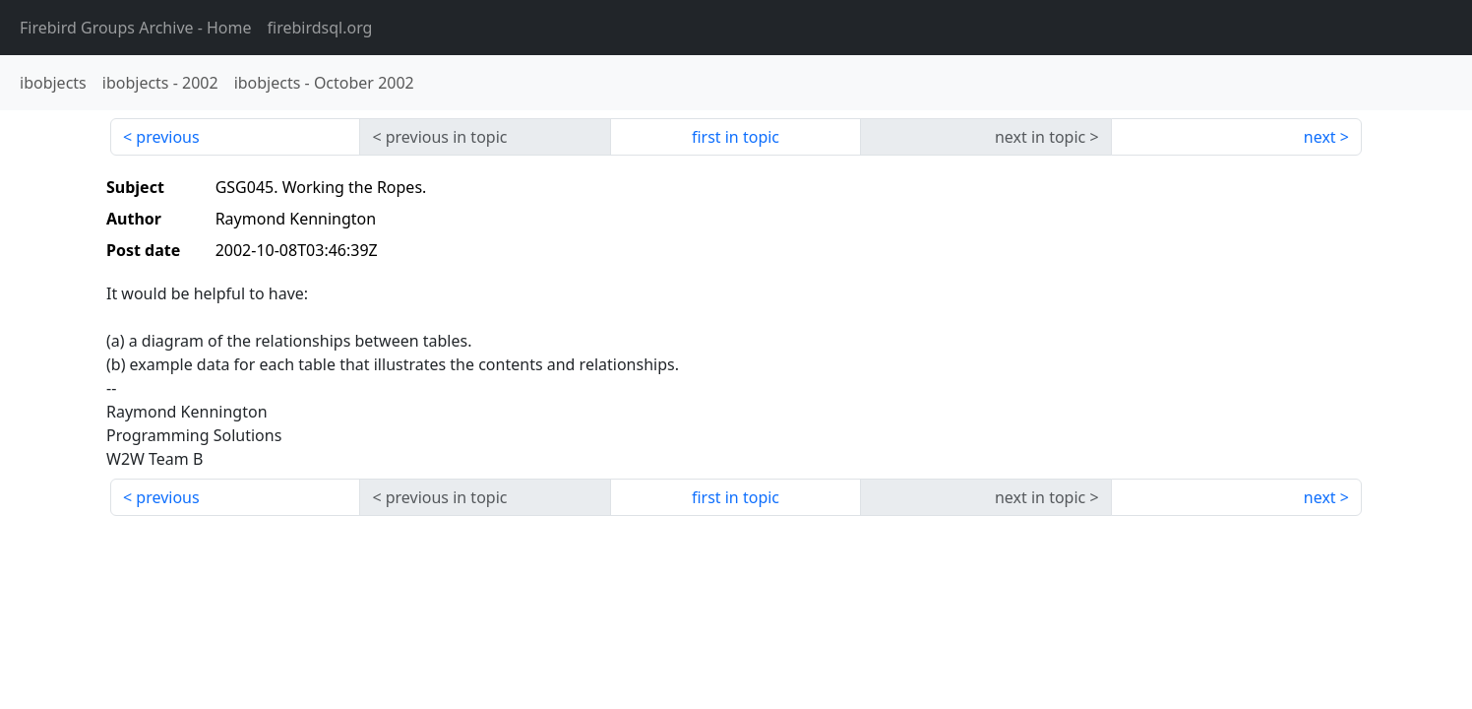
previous (167, 137)
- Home (136, 27)
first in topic (735, 137)
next (1320, 137)
